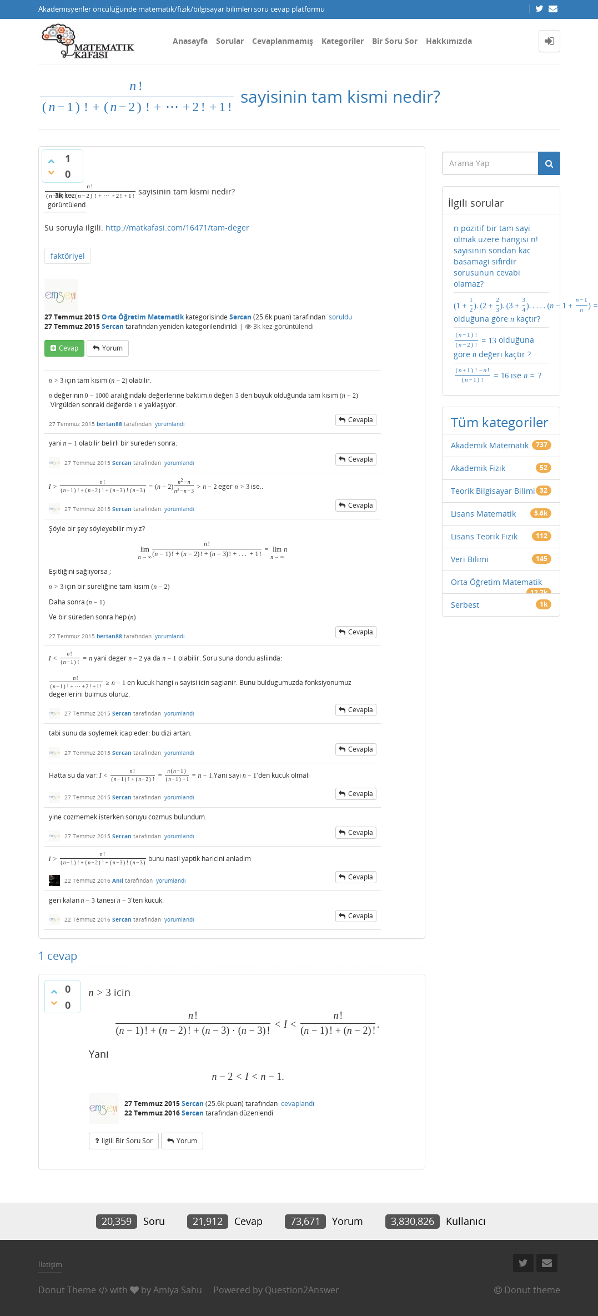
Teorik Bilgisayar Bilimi (493, 491)
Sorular (230, 41)
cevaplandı (297, 1103)
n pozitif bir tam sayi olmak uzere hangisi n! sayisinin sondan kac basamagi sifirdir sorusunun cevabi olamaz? (496, 256)
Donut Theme (67, 1290)
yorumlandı (170, 424)
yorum (112, 348)
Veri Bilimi (470, 559)
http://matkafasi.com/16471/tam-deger (177, 227)
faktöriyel (68, 256)
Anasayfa (190, 41)
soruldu (340, 317)
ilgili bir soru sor (127, 1140)
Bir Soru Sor (395, 41)
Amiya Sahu (177, 1290)
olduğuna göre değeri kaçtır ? (494, 345)
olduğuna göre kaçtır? (501, 310)
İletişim (50, 1264)
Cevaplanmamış (282, 41)
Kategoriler (342, 41)
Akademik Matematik (490, 445)
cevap (68, 348)
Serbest (465, 604)
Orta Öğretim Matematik (143, 317)
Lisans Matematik (483, 513)
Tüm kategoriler (500, 422)
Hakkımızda (449, 41)
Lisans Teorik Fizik (484, 536)
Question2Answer (302, 1290)
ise (498, 375)
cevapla (360, 419)
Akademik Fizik (478, 468)
